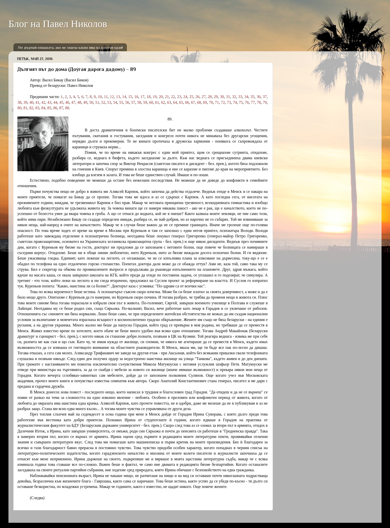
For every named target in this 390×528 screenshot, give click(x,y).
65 (181, 102)
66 (187, 102)
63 (169, 102)
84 (43, 108)
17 (143, 97)
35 (252, 97)
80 (19, 108)
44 (55, 102)
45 (61, 102)
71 (217, 102)
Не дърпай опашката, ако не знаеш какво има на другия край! (70, 47)
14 (124, 97)
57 (133, 102)
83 (37, 108)
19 (155, 97)
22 (173, 97)
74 (235, 102)
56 (127, 102)
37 (265, 97)
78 (259, 102)
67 (193, 102)
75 (241, 102)
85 (49, 108)
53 (109, 102)
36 (259, 97)
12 (112, 97)
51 (97, 102)
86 (55, 108)
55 (121, 102)
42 (43, 102)
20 (161, 97)
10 (100, 97)
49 (85, 102)
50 (91, 102)
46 (67, 102)
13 (118, 97)
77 (253, 102)
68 (199, 102)
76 (247, 102)
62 (163, 102)
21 (167, 97)
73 (229, 102)
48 (79, 102)
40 (31, 102)
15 (130, 97)
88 (67, 108)
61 (157, 102)
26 (197, 97)
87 (61, 108)
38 (19, 102)
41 (37, 102)
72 (223, 102)
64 (175, 102)
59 (145, 102)
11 (106, 97)
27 (203, 97)
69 (205, 102)
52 (103, 102)
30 (222, 97)
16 (136, 97)
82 (31, 108)
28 (210, 97)
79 (265, 102)
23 (179, 97)
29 (216, 97)
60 (151, 102)
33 (240, 97)
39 (25, 102)
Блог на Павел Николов (57, 23)
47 (73, 102)
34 (246, 97)
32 (234, 97)
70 (211, 102)
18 (148, 97)
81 (25, 108)
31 (228, 97)
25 (191, 97)
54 (115, 102)
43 (49, 102)
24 (185, 97)
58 (139, 102)
